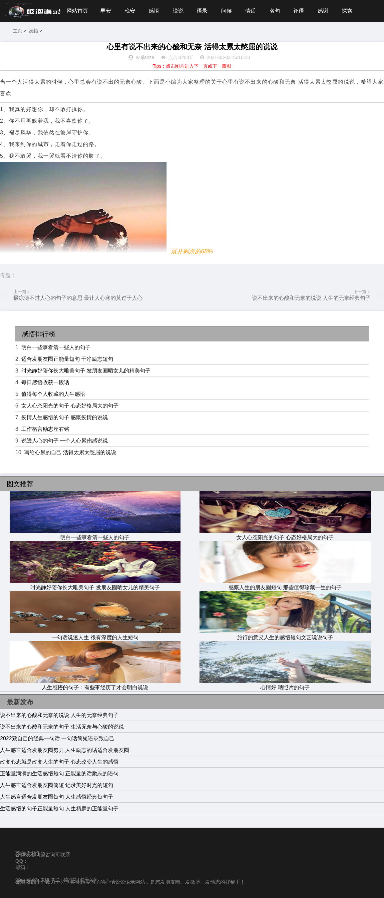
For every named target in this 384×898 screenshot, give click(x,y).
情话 (250, 11)
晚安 (130, 11)
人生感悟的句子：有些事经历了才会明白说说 (95, 684)
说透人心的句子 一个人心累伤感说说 (64, 440)
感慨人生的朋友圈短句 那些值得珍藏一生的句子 (285, 584)
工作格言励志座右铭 (45, 429)
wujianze (145, 57)
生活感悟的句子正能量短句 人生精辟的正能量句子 (59, 808)
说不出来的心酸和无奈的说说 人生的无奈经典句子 (311, 298)
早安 (105, 11)
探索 (347, 11)
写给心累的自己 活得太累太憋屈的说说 (70, 452)
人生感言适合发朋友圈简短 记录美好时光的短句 (56, 785)
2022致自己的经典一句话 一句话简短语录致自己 (57, 738)
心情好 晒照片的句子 (285, 684)
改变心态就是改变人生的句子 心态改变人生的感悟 (59, 762)
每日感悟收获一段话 (45, 382)
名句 (274, 11)
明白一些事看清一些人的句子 (56, 347)
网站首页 (77, 11)
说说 (178, 11)
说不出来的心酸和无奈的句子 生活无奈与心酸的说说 (62, 727)
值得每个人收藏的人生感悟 (53, 394)
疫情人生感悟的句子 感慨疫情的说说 (64, 417)
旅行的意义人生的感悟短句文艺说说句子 (285, 634)
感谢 (323, 11)
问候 (226, 11)
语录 (202, 11)
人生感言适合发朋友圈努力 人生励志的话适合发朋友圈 (64, 750)
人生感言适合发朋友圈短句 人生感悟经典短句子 (56, 797)
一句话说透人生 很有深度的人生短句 (95, 634)
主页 (17, 30)
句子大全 (89, 879)
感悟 (154, 11)
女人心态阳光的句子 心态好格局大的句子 (70, 405)
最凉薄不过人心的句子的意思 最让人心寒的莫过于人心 (78, 298)
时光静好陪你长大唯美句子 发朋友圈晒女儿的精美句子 (86, 370)
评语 (298, 11)
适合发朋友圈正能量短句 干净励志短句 (67, 359)
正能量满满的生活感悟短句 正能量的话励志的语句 (59, 773)
